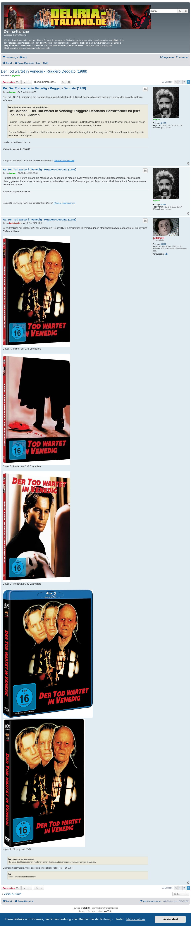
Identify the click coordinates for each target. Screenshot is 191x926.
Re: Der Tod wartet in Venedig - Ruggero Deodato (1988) (44, 88)
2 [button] (184, 82)
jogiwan (16, 75)
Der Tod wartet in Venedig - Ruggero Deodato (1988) (44, 71)
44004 (163, 244)
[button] (176, 82)
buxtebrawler (158, 238)
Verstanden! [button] (170, 919)
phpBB (86, 908)
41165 (163, 123)
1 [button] (180, 82)
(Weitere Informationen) (64, 160)
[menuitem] (23, 57)
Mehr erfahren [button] (135, 919)
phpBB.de (108, 911)
